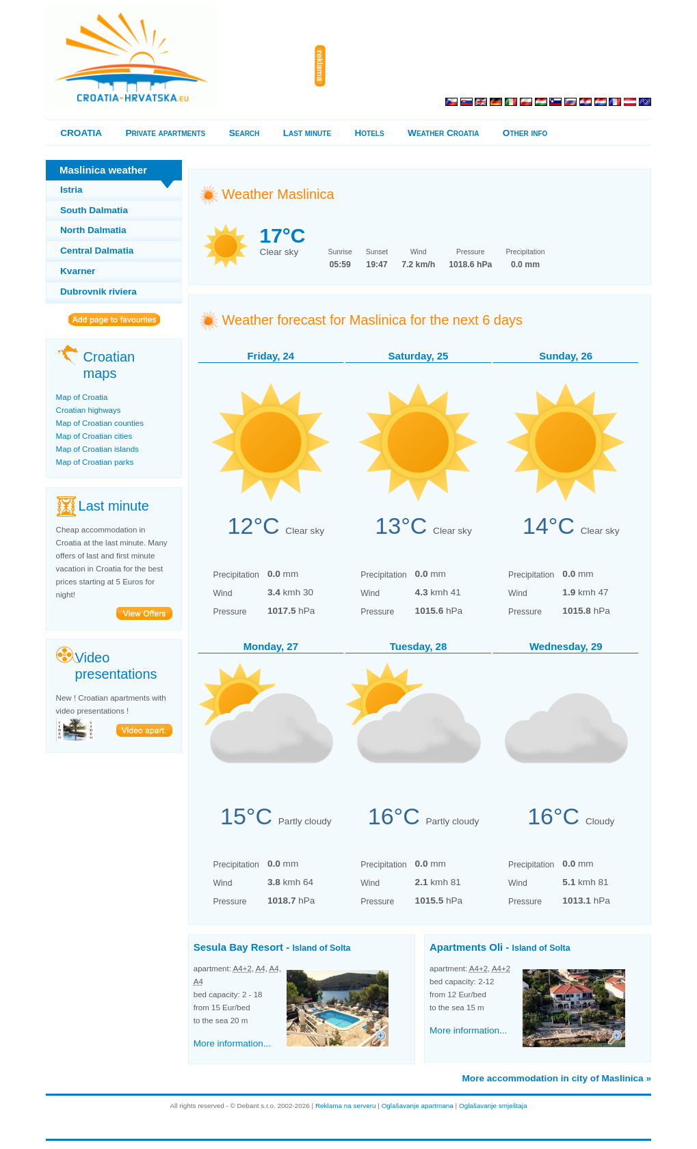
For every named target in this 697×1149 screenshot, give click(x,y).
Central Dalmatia (96, 250)
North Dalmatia (93, 230)
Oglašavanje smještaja (493, 1105)
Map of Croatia (82, 397)
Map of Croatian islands (97, 449)
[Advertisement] (491, 66)
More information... (232, 1043)
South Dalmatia (94, 210)
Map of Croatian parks (95, 462)
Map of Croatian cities (94, 436)
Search (244, 133)
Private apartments (166, 133)
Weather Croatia (443, 133)
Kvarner (77, 271)
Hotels (369, 133)
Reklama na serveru (345, 1105)
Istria (71, 190)
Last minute (307, 133)
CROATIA (81, 133)
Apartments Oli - (500, 947)
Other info (525, 133)
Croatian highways (88, 410)
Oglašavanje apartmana (417, 1105)
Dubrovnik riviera (98, 291)
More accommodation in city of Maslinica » (556, 1078)
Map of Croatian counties (100, 423)
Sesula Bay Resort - (272, 947)
